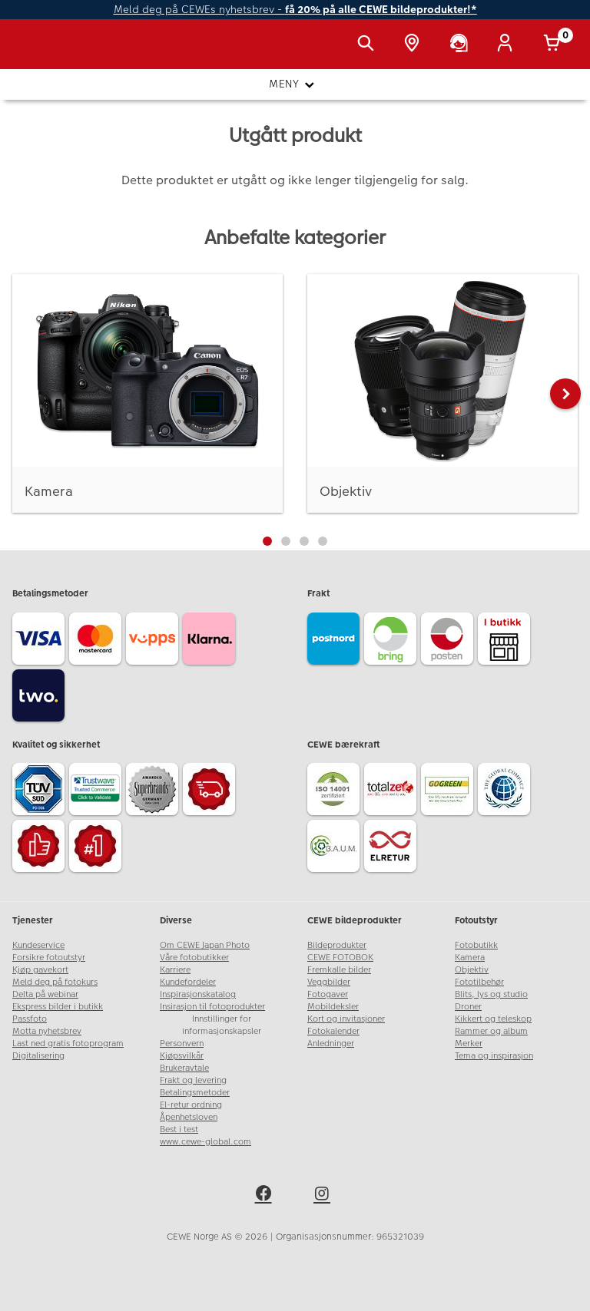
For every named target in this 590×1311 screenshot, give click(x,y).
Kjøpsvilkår (182, 1056)
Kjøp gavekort (40, 970)
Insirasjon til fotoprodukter (212, 1006)
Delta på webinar (45, 994)
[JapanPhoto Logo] (43, 52)
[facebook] (266, 1196)
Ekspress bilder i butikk (57, 1006)
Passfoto (29, 1019)
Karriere (175, 970)
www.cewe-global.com (205, 1142)
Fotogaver (327, 994)
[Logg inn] (508, 44)
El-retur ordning (191, 1105)
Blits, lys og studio (491, 994)
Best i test (179, 1129)
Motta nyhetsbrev (46, 1031)
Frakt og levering (193, 1080)
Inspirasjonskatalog (198, 994)
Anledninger (330, 1043)
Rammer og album (491, 1031)
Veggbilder (328, 982)
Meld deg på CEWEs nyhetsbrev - (295, 9)
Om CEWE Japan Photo (205, 945)
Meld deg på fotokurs (55, 982)
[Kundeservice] (462, 44)
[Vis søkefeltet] (369, 44)
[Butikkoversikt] (415, 44)
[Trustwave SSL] (97, 791)
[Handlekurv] (555, 44)
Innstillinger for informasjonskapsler (221, 1025)
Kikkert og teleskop (493, 1019)
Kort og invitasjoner (346, 1019)
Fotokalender (333, 1031)
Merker (468, 1043)
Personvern (182, 1043)
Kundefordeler (188, 982)
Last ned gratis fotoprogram (68, 1043)
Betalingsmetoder (195, 1092)
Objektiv (472, 970)
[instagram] (324, 1196)
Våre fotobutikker (194, 957)
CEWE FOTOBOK (340, 957)
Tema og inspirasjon (494, 1056)
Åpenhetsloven (188, 1117)
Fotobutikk (476, 945)
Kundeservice (38, 945)
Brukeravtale (184, 1068)
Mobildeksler (333, 1006)
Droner (468, 1006)
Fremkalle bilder (339, 970)
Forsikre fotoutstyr (48, 957)
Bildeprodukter (336, 945)
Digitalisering (38, 1056)
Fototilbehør (479, 982)
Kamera (470, 957)
